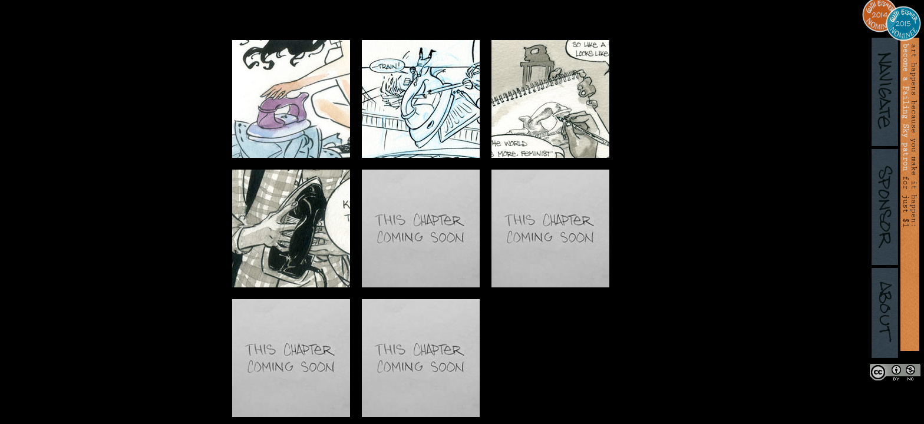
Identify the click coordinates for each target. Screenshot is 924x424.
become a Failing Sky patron (905, 107)
